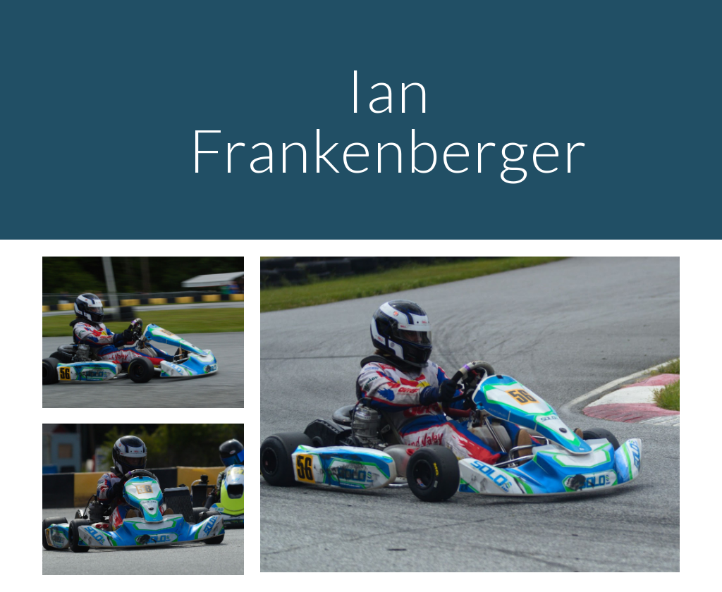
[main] (388, 120)
